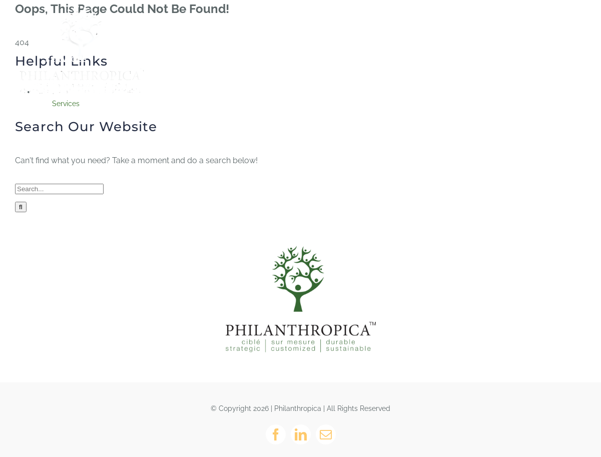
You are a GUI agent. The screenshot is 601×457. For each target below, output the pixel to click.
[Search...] (59, 189)
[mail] (326, 434)
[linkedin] (301, 434)
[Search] (21, 207)
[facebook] (276, 434)
